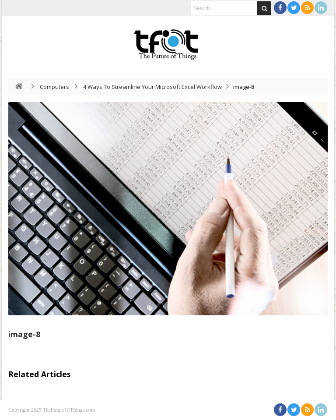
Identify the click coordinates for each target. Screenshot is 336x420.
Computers (54, 87)
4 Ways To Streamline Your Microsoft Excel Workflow (152, 87)
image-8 (24, 334)
